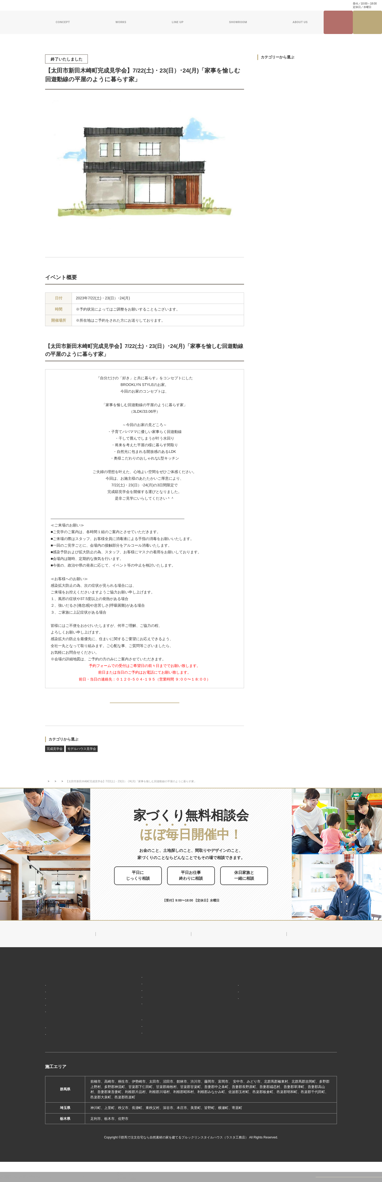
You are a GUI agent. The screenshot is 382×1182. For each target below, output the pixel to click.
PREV (57, 705)
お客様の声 (55, 1054)
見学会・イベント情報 (338, 22)
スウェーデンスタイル (136, 1018)
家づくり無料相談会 (302, 1026)
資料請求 (210, 5)
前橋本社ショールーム (136, 1052)
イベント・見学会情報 (70, 788)
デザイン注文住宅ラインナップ (142, 978)
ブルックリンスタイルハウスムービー (249, 1032)
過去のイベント (273, 103)
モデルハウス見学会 (81, 756)
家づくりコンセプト (62, 988)
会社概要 (227, 996)
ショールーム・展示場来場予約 (142, 1028)
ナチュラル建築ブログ (236, 5)
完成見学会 (55, 756)
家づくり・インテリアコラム (275, 5)
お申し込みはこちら (200, 893)
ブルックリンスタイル (136, 986)
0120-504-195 (330, 5)
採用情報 (225, 1041)
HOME (50, 978)
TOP (47, 788)
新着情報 (225, 978)
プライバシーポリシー (304, 1036)
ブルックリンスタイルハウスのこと (248, 988)
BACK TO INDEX (144, 705)
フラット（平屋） (132, 1002)
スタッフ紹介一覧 (234, 1012)
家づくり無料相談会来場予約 (367, 22)
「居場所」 (55, 996)
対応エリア (229, 1004)
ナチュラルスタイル (134, 994)
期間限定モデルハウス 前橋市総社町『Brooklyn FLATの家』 (166, 1044)
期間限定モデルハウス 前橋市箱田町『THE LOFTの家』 (163, 1037)
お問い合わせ (190, 5)
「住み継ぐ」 (57, 1012)
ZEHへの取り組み (233, 1022)
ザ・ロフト (127, 1010)
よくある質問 (167, 5)
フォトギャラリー (61, 1046)
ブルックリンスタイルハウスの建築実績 (78, 1038)
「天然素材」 (57, 1004)
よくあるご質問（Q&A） (239, 1051)
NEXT (231, 705)
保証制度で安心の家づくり (68, 1020)
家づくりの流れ (59, 1027)
